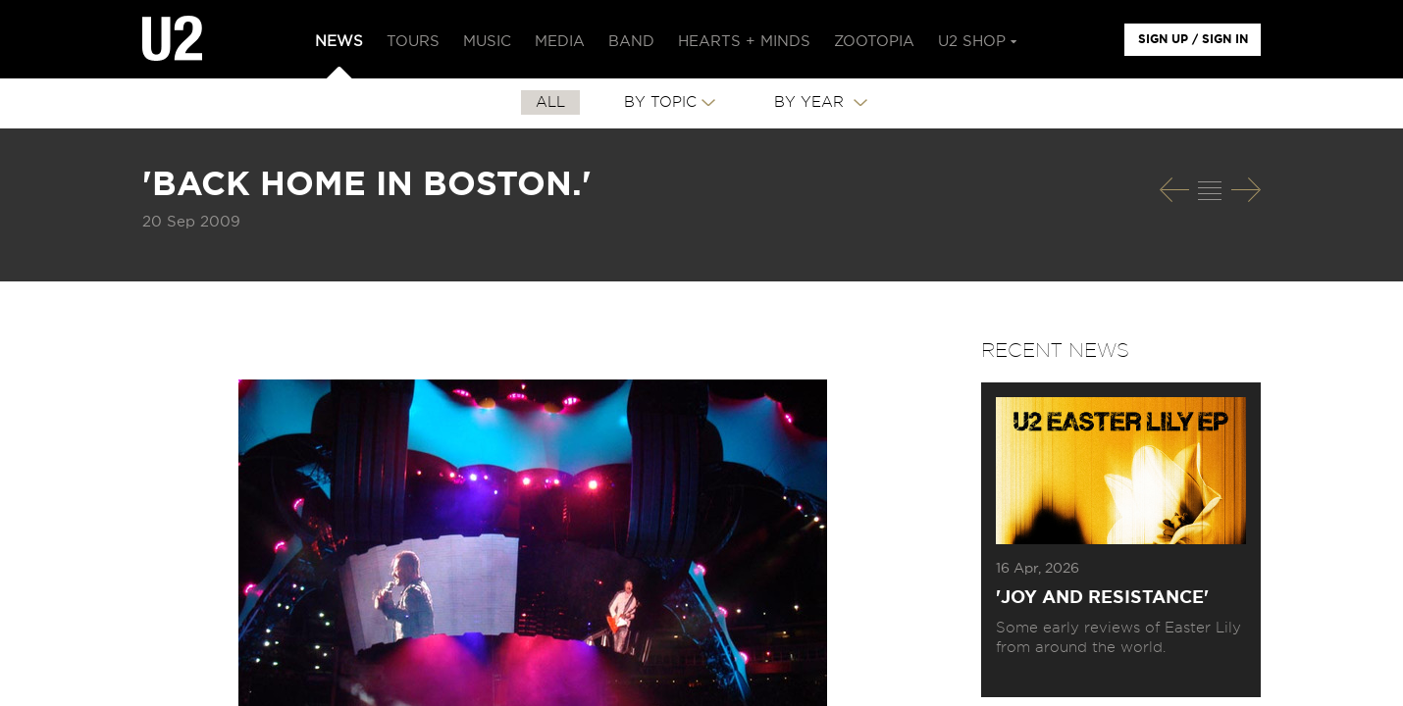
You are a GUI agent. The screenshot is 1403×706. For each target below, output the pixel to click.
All (550, 102)
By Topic (660, 102)
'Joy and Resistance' (1102, 598)
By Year (811, 102)
